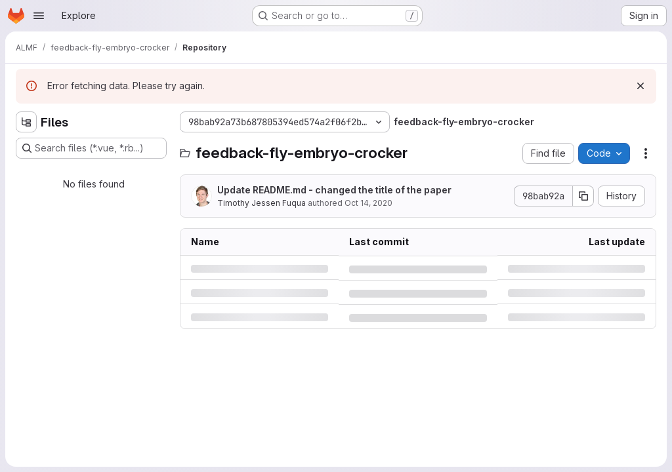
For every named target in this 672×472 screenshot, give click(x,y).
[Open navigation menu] (38, 15)
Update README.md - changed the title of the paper (334, 189)
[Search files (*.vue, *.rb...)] (91, 148)
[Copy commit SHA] (583, 196)
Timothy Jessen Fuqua (261, 203)
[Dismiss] (640, 86)
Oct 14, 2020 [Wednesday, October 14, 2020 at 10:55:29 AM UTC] (368, 203)
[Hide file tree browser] (26, 121)
